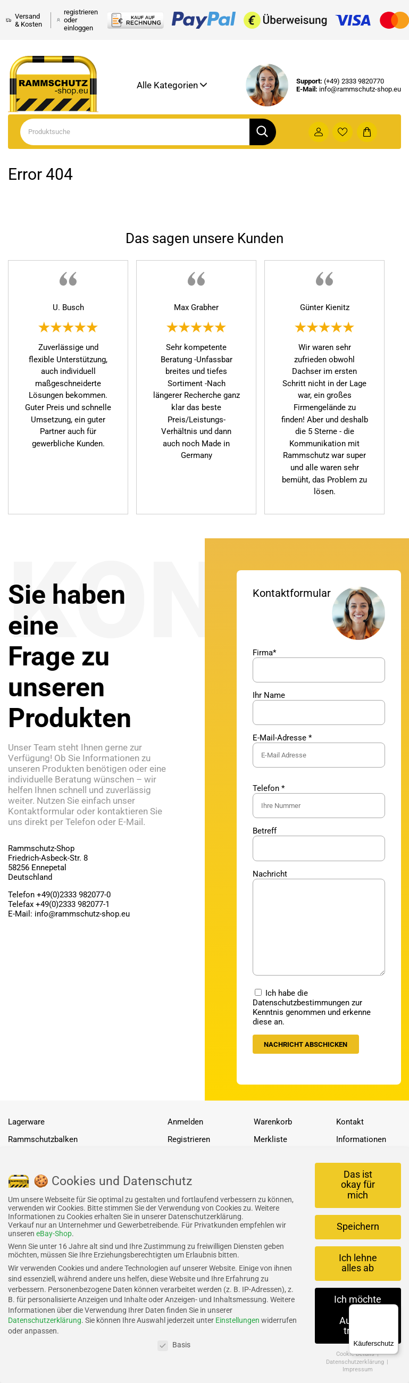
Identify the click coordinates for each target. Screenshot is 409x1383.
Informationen (361, 1140)
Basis (173, 1344)
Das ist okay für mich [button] (358, 1185)
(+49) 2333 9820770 (354, 81)
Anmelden (185, 1122)
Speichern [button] (358, 1226)
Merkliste (270, 1140)
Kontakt (350, 1122)
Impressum (358, 1369)
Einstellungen (237, 1320)
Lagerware (26, 1122)
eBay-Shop (54, 1233)
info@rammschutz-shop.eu (360, 89)
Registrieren (189, 1140)
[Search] (134, 132)
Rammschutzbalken (43, 1140)
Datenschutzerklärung (44, 1320)
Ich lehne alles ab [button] (358, 1263)
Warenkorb (273, 1122)
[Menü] (392, 1310)
